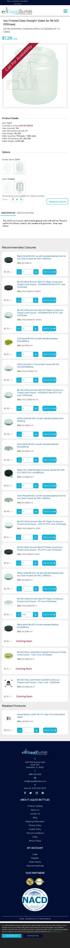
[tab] (8, 214)
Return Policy (35, 842)
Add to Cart (49, 273)
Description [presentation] (8, 214)
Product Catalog (35, 807)
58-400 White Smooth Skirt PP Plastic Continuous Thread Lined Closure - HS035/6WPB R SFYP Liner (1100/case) (40, 314)
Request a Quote (57, 203)
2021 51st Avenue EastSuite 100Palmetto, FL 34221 (35, 766)
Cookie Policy (35, 831)
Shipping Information (35, 823)
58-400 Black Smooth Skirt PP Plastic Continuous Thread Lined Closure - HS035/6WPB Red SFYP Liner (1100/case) (41, 286)
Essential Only (33, 936)
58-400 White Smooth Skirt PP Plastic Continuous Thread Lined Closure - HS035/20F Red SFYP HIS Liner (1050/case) (40, 394)
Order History (35, 863)
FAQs (35, 838)
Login (35, 855)
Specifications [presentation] (25, 214)
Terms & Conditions (35, 834)
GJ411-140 (20, 170)
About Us (35, 811)
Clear (20, 189)
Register (35, 859)
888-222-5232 (35, 776)
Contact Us (35, 815)
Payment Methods (35, 867)
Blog (35, 819)
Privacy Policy (35, 827)
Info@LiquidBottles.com (35, 783)
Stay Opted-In (12, 936)
